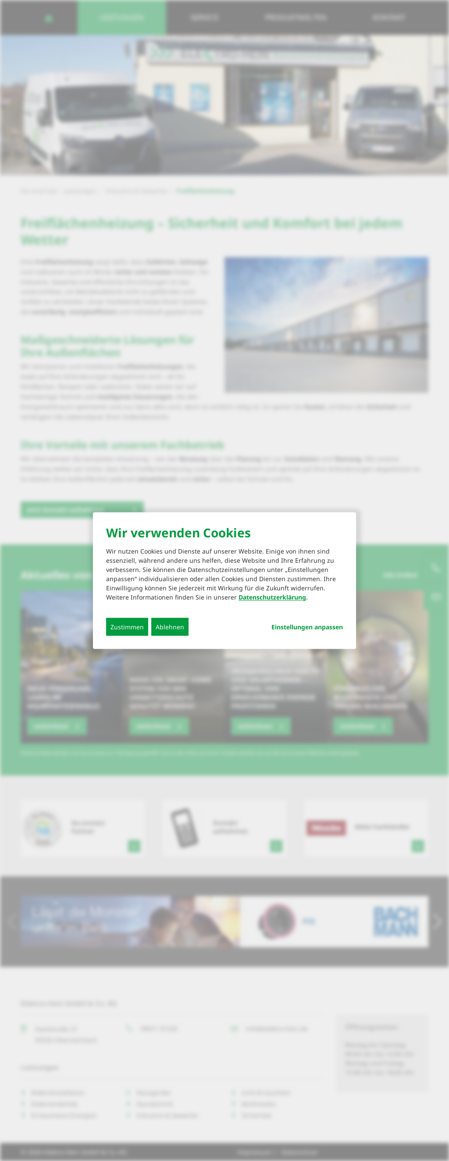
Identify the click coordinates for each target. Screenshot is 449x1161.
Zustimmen (127, 627)
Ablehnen (170, 627)
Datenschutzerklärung (272, 597)
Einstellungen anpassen (307, 627)
